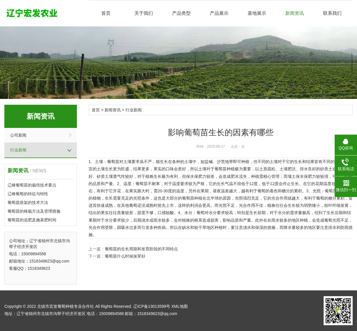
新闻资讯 (294, 13)
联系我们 (332, 13)
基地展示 (257, 13)
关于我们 (143, 13)
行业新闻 (18, 150)
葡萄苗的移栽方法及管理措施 (34, 211)
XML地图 (179, 306)
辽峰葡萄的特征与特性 (28, 193)
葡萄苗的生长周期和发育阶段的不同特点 (141, 249)
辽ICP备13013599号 (151, 306)
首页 (106, 13)
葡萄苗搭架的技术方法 (28, 202)
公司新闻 (18, 135)
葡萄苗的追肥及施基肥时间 (32, 220)
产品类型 (181, 13)
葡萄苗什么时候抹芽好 (125, 256)
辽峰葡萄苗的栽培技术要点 (32, 185)
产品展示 (219, 13)
